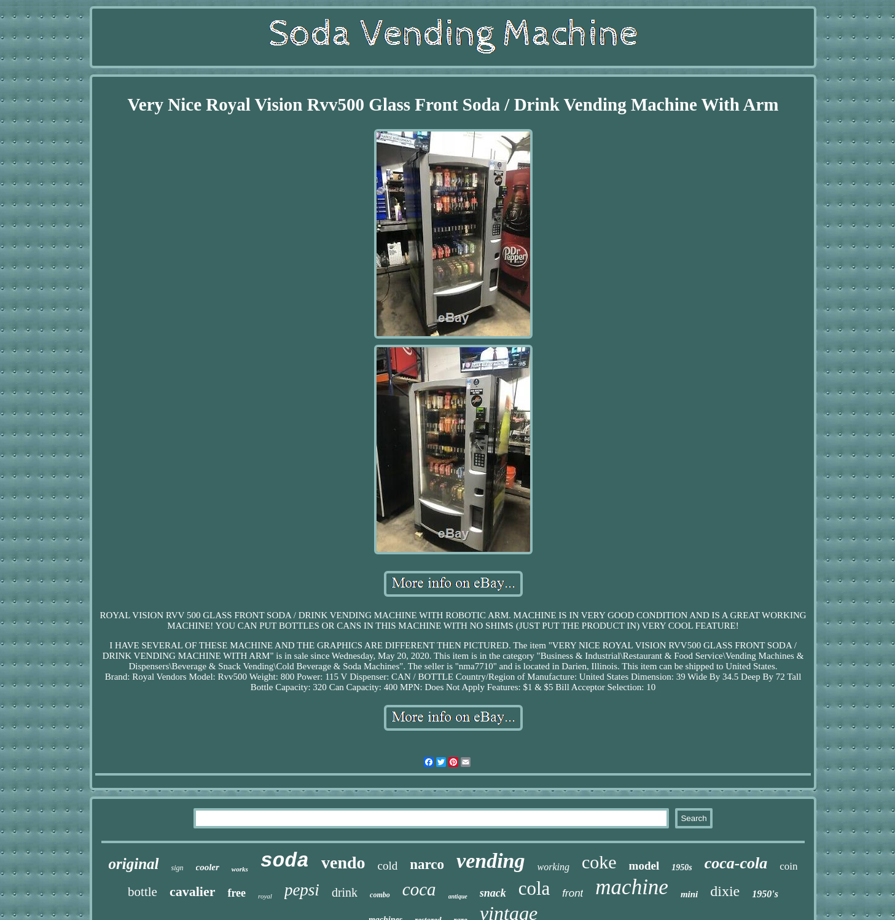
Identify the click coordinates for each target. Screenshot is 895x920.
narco (427, 864)
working (553, 867)
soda (284, 861)
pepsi (301, 890)
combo (380, 895)
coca (419, 889)
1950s (681, 867)
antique (457, 896)
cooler (207, 867)
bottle (142, 891)
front (572, 893)
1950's (765, 894)
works (240, 869)
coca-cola (736, 863)
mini (689, 894)
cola (534, 888)
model (644, 865)
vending (490, 860)
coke (599, 862)
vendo (343, 862)
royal (265, 896)
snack (493, 893)
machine (631, 887)
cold (388, 865)
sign (177, 867)
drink (345, 892)
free (236, 893)
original (134, 863)
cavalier (193, 891)
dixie (725, 891)
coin (788, 866)
